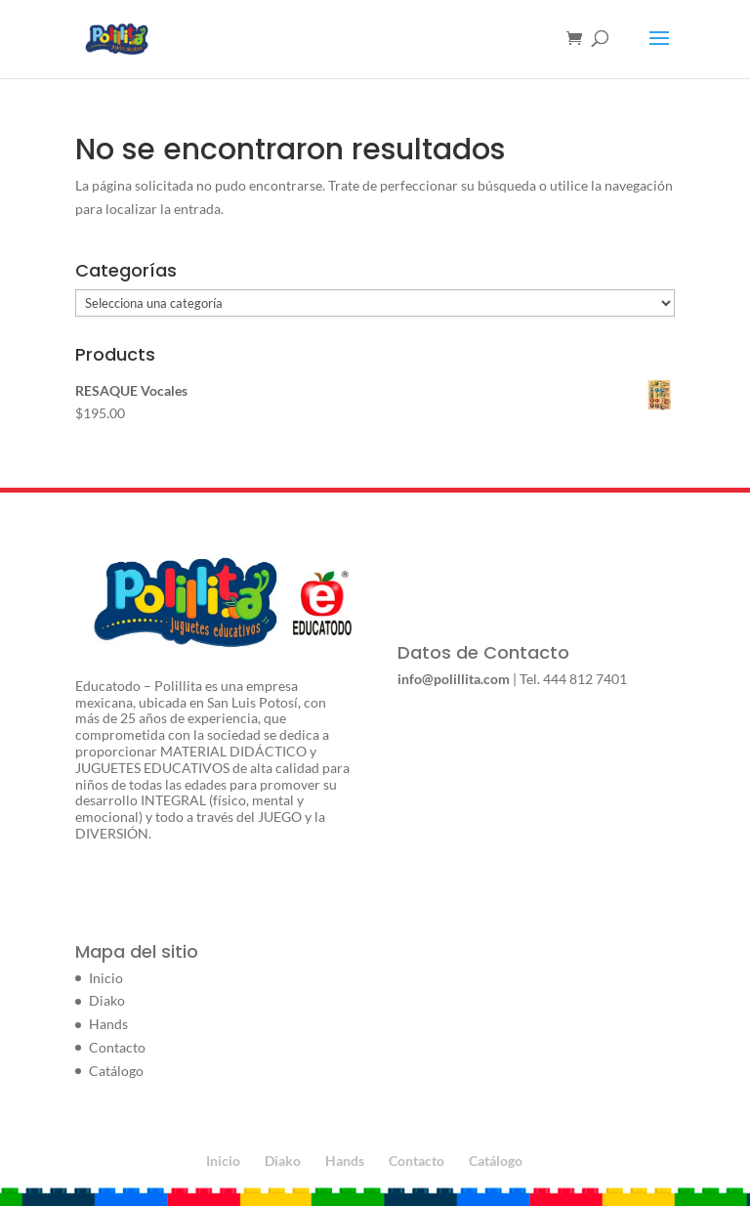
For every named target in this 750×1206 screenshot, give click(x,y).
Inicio (106, 977)
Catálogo (116, 1070)
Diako (107, 1000)
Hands (108, 1023)
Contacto (117, 1047)
